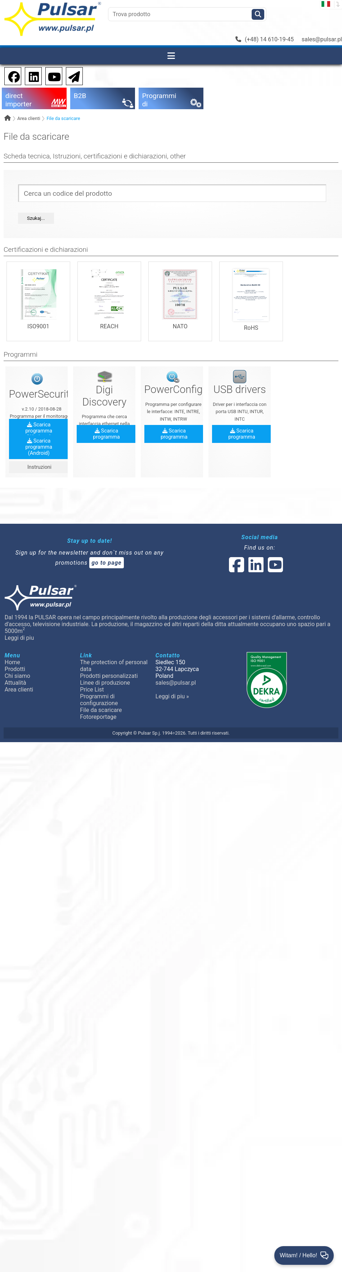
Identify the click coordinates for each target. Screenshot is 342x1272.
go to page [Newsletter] (106, 562)
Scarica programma (106, 434)
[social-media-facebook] (237, 569)
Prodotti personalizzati (109, 675)
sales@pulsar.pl (322, 39)
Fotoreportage (98, 716)
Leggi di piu (19, 637)
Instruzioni (38, 467)
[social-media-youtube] (52, 75)
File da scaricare (63, 118)
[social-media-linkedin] (30, 75)
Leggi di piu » (172, 696)
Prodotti (15, 669)
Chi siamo (17, 675)
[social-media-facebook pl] (10, 75)
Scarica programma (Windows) (38, 431)
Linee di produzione (105, 682)
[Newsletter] (72, 75)
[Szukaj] (258, 14)
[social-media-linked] (255, 569)
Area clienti (28, 118)
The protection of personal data (114, 665)
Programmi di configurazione (99, 700)
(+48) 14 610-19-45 (264, 39)
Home (12, 662)
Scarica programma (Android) (38, 447)
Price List (92, 689)
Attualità (15, 682)
